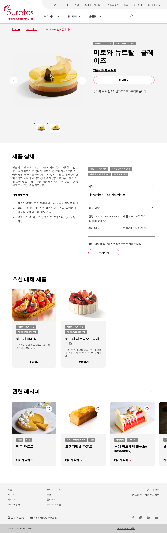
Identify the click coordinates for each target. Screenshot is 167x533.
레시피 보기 (23, 460)
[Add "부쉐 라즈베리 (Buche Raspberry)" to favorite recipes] (147, 409)
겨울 (20, 439)
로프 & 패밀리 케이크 (76, 439)
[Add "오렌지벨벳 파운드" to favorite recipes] (97, 409)
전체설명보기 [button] (20, 195)
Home (16, 29)
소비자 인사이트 (92, 4)
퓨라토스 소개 (112, 4)
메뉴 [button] (91, 186)
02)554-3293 (16, 517)
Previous (13, 81)
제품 (54, 4)
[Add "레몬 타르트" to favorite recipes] (48, 409)
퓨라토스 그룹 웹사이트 (145, 495)
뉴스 (126, 4)
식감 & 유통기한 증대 (125, 43)
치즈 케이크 (118, 194)
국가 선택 (152, 489)
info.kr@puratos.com (43, 517)
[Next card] (151, 391)
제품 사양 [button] (93, 208)
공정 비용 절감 (120, 174)
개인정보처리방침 (126, 528)
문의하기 (137, 4)
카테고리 (132, 439)
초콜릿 (93, 16)
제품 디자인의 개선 (103, 43)
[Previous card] (141, 391)
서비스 (76, 4)
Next (82, 81)
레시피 (64, 4)
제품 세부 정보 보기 (104, 70)
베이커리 (49, 16)
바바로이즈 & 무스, (99, 194)
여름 (28, 439)
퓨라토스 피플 (153, 4)
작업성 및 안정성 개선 (99, 174)
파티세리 (71, 16)
